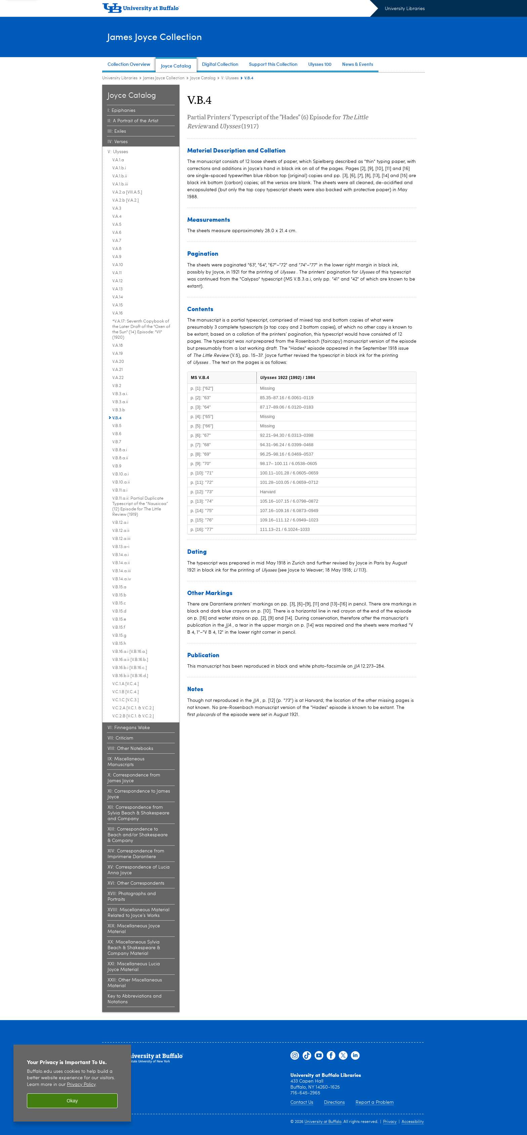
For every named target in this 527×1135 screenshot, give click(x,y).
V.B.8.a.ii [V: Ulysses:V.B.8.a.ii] (120, 458)
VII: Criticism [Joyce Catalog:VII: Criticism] (120, 738)
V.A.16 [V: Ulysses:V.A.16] (117, 313)
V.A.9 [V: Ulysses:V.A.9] (116, 257)
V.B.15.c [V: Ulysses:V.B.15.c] (119, 603)
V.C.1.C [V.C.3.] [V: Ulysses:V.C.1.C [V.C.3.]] (125, 700)
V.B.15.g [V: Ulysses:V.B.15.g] (119, 635)
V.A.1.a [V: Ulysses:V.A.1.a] (118, 160)
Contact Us (301, 1102)
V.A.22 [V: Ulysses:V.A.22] (118, 378)
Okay (72, 1100)
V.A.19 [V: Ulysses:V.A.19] (117, 353)
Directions (334, 1102)
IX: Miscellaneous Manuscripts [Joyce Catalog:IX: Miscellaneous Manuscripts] (126, 762)
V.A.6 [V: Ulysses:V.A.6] (116, 232)
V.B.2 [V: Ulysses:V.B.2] (116, 386)
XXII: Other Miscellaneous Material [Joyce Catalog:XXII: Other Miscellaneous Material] (135, 983)
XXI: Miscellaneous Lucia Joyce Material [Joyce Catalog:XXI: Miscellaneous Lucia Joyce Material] (134, 967)
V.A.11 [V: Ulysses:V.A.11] (117, 273)
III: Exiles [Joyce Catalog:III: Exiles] (117, 131)
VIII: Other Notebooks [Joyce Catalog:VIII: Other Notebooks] (130, 748)
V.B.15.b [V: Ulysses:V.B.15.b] (119, 595)
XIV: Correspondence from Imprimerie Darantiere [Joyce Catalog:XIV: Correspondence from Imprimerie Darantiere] (136, 854)
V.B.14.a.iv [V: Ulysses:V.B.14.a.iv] (121, 579)
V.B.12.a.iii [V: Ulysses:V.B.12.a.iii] (121, 539)
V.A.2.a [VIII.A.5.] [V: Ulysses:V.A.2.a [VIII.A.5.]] (127, 192)
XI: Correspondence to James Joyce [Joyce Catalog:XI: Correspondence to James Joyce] (139, 794)
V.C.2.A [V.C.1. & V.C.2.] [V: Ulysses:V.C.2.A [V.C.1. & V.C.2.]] (133, 708)
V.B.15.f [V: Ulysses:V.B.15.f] (118, 627)
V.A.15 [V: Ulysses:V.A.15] (117, 305)
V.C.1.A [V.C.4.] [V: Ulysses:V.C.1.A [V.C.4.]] (125, 684)
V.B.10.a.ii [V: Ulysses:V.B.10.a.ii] (121, 482)
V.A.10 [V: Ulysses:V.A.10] (117, 265)
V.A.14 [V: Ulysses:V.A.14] (117, 297)
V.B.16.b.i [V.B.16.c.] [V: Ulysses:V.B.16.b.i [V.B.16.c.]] (129, 668)
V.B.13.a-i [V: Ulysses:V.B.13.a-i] (120, 547)
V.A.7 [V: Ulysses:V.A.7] (116, 241)
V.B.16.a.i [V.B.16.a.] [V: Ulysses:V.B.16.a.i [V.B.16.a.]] (129, 651)
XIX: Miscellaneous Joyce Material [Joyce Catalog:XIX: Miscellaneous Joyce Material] (134, 929)
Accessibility (413, 1122)
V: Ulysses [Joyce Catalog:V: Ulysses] (230, 78)
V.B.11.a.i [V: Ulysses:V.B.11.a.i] (119, 490)
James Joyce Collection (164, 36)
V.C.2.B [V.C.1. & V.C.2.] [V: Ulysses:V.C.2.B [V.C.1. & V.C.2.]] (133, 716)
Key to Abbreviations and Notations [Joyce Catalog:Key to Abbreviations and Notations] (135, 999)
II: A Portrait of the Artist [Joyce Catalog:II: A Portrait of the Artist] (133, 121)
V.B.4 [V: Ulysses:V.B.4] (116, 417)
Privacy (390, 1122)
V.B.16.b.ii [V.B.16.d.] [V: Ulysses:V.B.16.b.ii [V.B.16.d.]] (130, 676)
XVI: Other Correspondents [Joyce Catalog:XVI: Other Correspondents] (136, 883)
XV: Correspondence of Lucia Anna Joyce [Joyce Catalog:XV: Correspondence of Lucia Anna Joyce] (139, 870)
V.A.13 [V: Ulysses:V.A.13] (117, 289)
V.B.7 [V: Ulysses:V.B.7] (116, 442)
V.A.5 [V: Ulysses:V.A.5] (116, 224)
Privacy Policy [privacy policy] (81, 1084)
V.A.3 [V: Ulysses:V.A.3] (116, 208)
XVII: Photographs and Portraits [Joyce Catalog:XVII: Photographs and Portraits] (132, 896)
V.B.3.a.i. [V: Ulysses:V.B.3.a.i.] (120, 394)
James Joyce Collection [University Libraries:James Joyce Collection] (164, 78)
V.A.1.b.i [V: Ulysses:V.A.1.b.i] (119, 168)
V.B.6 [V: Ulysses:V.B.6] (116, 434)
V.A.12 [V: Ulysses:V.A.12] (117, 281)
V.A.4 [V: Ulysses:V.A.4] (117, 216)
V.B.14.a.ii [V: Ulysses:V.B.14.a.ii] (121, 563)
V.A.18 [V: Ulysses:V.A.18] (117, 345)
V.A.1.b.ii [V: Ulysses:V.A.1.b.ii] (119, 176)
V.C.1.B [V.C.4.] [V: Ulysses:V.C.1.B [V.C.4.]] (125, 692)
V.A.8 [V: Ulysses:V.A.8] (116, 249)
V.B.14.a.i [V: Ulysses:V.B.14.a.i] (120, 555)
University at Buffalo (323, 1122)
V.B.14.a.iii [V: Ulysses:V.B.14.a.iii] (121, 571)
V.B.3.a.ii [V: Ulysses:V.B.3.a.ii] (120, 402)
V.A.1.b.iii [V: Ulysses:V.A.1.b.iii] (120, 184)
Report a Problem (375, 1102)
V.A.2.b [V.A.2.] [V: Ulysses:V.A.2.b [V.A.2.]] (125, 200)
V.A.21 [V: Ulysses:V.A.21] (117, 370)
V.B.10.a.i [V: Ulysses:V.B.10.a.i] (120, 474)
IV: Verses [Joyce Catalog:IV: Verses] (118, 141)
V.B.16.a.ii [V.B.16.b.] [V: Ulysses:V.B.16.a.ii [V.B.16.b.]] (130, 660)
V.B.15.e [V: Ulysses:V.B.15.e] (119, 619)
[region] (72, 1083)
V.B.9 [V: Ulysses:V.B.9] (116, 466)
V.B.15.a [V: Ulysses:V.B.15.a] (119, 587)
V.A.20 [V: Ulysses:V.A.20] (118, 362)
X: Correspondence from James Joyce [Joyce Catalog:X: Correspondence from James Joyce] (134, 778)
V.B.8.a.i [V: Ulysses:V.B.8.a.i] (119, 450)
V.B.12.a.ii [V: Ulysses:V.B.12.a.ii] (120, 531)
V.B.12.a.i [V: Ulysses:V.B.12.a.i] (120, 522)
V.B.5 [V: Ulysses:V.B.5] (116, 426)
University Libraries (405, 8)
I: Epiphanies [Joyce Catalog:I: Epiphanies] (121, 110)
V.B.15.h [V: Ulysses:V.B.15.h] (119, 643)
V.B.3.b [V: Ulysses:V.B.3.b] (118, 410)
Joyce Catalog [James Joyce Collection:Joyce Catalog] (202, 78)
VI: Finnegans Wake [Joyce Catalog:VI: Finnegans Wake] (129, 727)
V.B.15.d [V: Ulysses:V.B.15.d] (119, 611)
